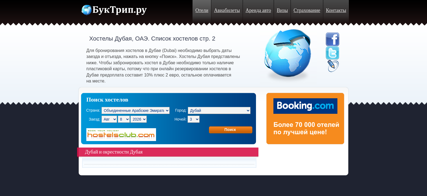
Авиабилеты (227, 10)
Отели (201, 10)
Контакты (336, 10)
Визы (282, 10)
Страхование (307, 10)
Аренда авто (258, 10)
